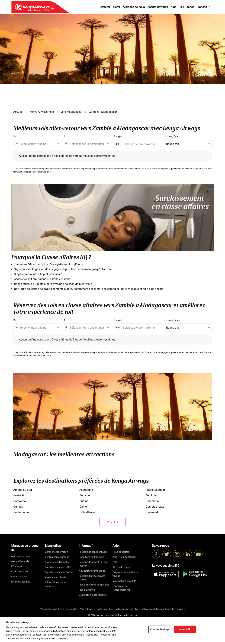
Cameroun (152, 501)
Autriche (84, 495)
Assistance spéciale (55, 577)
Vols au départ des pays (153, 609)
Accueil (17, 111)
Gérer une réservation (56, 551)
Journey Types (172, 136)
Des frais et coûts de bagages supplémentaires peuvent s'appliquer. (172, 168)
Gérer (116, 7)
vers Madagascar (71, 111)
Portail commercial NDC (57, 567)
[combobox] (39, 144)
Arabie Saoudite (156, 489)
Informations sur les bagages (55, 584)
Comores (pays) (155, 506)
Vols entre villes (105, 609)
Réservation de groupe (57, 556)
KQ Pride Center (19, 571)
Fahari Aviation (19, 576)
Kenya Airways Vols (42, 111)
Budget (118, 136)
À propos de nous (134, 7)
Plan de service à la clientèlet (94, 584)
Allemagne (86, 489)
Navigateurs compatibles (92, 570)
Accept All (185, 629)
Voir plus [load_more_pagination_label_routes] (112, 522)
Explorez (105, 7)
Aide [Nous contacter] (124, 556)
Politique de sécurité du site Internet (93, 564)
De (14, 136)
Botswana (19, 501)
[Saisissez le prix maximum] (140, 144)
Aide (173, 7)
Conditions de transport (91, 556)
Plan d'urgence (87, 589)
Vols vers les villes (68, 609)
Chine (83, 506)
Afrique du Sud (22, 489)
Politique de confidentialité (93, 551)
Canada (18, 506)
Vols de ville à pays (176, 609)
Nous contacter (120, 551)
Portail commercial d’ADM (59, 572)
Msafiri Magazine (20, 581)
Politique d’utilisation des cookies (92, 577)
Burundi (84, 501)
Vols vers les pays (48, 609)
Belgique (151, 495)
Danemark (152, 512)
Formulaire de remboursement (121, 588)
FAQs (115, 562)
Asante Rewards (157, 7)
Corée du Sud (21, 512)
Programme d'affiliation (57, 562)
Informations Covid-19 (124, 581)
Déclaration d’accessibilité (93, 594)
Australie (18, 495)
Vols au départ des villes (127, 609)
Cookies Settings (159, 629)
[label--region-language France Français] (196, 7)
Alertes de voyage (121, 567)
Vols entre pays (87, 609)
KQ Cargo (16, 566)
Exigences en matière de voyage (125, 574)
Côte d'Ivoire (87, 512)
